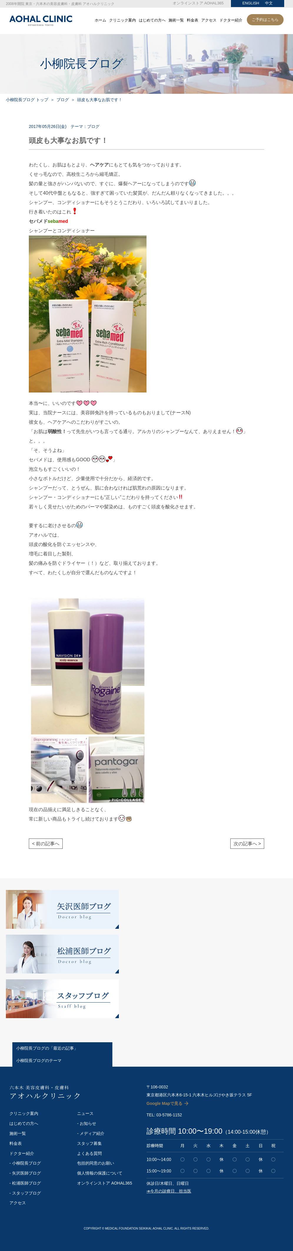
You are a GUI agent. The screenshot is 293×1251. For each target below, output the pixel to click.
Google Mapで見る (164, 1103)
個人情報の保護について (99, 1173)
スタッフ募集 (89, 1143)
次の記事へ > (247, 843)
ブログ (62, 99)
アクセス (209, 20)
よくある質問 (89, 1153)
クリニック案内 (122, 20)
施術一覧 (176, 20)
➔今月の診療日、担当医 (168, 1191)
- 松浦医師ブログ (25, 1183)
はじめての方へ (152, 20)
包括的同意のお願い (95, 1163)
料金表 (192, 20)
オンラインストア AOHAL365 (198, 3)
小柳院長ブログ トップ (27, 99)
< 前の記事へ (45, 843)
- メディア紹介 (90, 1133)
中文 (269, 3)
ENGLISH (250, 3)
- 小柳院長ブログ (25, 1163)
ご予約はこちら (265, 19)
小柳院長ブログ (81, 63)
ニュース (85, 1113)
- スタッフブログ (25, 1193)
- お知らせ (86, 1123)
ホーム (100, 20)
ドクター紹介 (230, 20)
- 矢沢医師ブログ (25, 1173)
